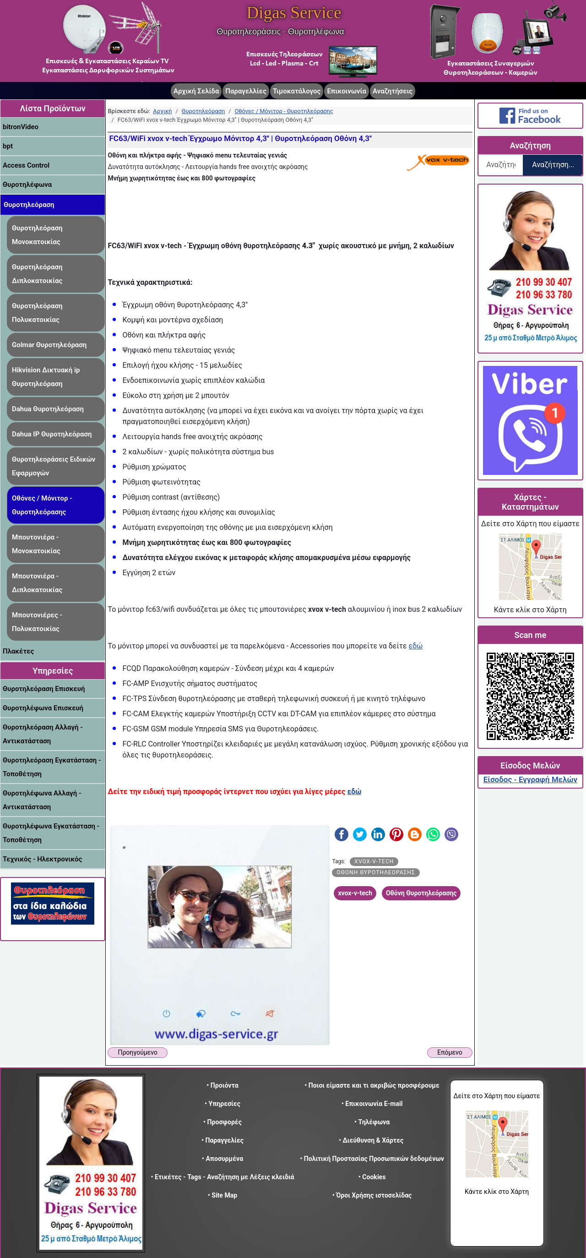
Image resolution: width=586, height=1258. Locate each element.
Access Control (26, 165)
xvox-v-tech (374, 861)
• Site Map (223, 1195)
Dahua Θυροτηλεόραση (48, 409)
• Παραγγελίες (222, 1140)
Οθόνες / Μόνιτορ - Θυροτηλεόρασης (42, 505)
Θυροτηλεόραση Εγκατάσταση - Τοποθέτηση (52, 767)
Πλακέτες (18, 651)
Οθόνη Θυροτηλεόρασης (375, 872)
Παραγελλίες (245, 91)
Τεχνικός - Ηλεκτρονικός (42, 859)
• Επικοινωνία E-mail (372, 1103)
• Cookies (372, 1177)
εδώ (416, 646)
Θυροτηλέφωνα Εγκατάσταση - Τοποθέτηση (51, 833)
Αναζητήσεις (392, 91)
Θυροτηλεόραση (29, 205)
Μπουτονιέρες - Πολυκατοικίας (37, 622)
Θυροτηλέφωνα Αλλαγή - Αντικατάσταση (42, 800)
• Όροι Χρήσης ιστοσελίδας (372, 1195)
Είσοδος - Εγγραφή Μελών (530, 779)
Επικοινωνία (346, 91)
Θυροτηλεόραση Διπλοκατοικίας (37, 274)
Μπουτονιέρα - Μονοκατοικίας (36, 544)
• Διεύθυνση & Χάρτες (371, 1140)
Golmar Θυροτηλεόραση (49, 345)
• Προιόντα (222, 1085)
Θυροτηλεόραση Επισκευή (44, 689)
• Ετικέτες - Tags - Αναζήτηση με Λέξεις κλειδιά (222, 1177)
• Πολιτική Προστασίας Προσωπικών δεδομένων (372, 1158)
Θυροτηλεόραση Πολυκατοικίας (37, 313)
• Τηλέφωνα (372, 1122)
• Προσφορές (222, 1122)
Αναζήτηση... (553, 164)
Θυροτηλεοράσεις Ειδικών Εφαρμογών (53, 466)
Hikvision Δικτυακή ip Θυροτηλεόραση (46, 377)
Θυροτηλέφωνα (27, 184)
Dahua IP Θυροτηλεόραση (52, 434)
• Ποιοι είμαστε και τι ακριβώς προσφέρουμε (372, 1085)
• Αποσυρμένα (222, 1158)
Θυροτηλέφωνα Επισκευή (43, 708)
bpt (8, 146)
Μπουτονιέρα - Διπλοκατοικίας (37, 583)
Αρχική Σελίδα (196, 91)
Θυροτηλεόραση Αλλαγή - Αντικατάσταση (43, 734)
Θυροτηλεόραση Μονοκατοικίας (37, 235)
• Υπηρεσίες (222, 1103)
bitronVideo (20, 127)
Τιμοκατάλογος (296, 91)
